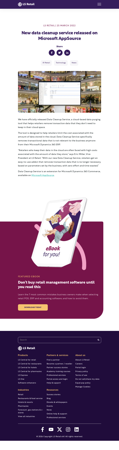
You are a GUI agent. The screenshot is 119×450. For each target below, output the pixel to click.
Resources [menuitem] (52, 394)
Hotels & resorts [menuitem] (25, 408)
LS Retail (49, 26)
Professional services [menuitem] (56, 378)
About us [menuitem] (80, 355)
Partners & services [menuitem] (57, 355)
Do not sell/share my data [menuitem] (87, 382)
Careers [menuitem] (79, 364)
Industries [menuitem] (23, 394)
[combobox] (59, 340)
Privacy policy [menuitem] (81, 373)
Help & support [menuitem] (54, 387)
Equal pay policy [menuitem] (82, 387)
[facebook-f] (42, 438)
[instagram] (68, 438)
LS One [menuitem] (21, 382)
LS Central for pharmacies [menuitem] (30, 373)
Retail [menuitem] (20, 399)
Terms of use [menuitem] (81, 378)
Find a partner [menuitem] (53, 360)
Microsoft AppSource (42, 175)
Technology (61, 63)
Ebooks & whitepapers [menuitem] (57, 408)
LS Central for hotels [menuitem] (27, 369)
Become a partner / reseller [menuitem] (59, 364)
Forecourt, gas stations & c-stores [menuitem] (30, 418)
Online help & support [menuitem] (57, 422)
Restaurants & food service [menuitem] (30, 404)
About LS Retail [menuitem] (82, 360)
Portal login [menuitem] (80, 369)
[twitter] (59, 438)
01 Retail (46, 63)
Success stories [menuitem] (54, 399)
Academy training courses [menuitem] (58, 373)
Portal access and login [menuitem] (57, 382)
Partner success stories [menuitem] (57, 369)
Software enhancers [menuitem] (27, 387)
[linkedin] (76, 438)
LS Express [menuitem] (23, 378)
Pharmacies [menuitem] (23, 413)
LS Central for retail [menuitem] (27, 360)
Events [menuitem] (50, 413)
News (74, 63)
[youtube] (51, 438)
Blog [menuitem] (49, 404)
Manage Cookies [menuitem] (82, 391)
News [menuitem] (49, 417)
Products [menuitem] (23, 355)
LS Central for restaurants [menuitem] (30, 364)
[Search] (98, 340)
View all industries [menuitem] (26, 424)
